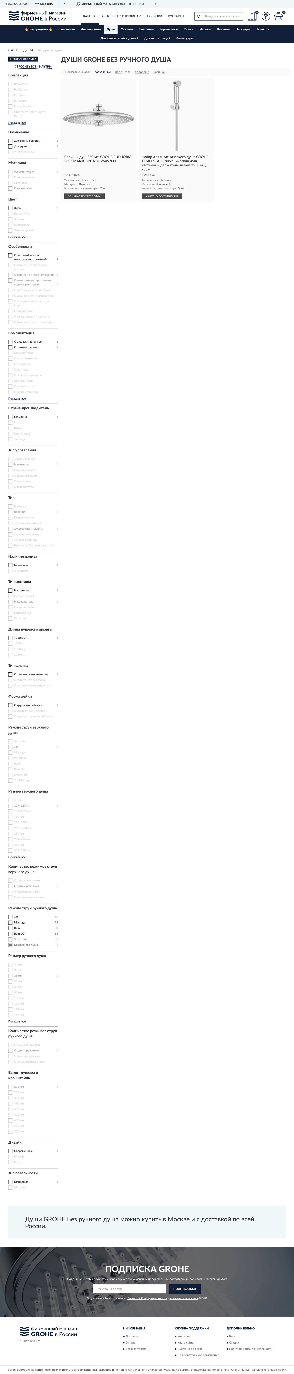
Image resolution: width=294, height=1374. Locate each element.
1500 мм (20, 649)
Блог (232, 1336)
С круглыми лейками (28, 705)
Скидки (234, 1342)
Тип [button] (11, 498)
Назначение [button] (18, 132)
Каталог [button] (89, 16)
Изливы (205, 29)
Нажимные (21, 464)
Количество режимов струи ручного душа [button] (32, 1033)
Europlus (19, 95)
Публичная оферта (190, 1349)
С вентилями (22, 481)
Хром (17, 208)
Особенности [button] (20, 247)
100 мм (19, 998)
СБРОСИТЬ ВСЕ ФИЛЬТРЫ (33, 66)
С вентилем (21, 369)
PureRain (20, 758)
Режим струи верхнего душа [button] (28, 730)
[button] (266, 16)
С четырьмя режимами (29, 897)
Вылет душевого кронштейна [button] (23, 1075)
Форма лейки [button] (20, 696)
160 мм (19, 817)
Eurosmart (20, 100)
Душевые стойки (25, 540)
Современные (23, 1151)
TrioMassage (22, 780)
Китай (18, 428)
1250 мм (20, 638)
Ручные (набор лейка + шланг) (34, 545)
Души (111, 29)
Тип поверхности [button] (23, 1173)
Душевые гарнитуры (27, 523)
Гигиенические (24, 517)
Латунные (20, 182)
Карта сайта (185, 1342)
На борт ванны (24, 596)
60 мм (18, 987)
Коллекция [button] (18, 75)
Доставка (132, 1336)
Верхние (19, 512)
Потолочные (22, 612)
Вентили (223, 29)
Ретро (18, 1162)
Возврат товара (136, 1349)
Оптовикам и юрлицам (121, 16)
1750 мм (20, 654)
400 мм (19, 1109)
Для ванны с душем (27, 140)
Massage (19, 752)
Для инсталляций (157, 38)
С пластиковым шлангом (31, 674)
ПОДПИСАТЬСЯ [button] (184, 1289)
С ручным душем (25, 347)
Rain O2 (19, 769)
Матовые (20, 1187)
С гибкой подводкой (28, 375)
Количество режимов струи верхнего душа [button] (32, 869)
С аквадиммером (25, 358)
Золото (19, 219)
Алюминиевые (24, 171)
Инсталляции (91, 29)
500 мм (19, 1131)
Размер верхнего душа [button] (28, 791)
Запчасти (263, 29)
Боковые (20, 506)
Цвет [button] (12, 199)
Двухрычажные (24, 459)
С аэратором (22, 364)
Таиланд (19, 439)
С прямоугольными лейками (33, 716)
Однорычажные (24, 470)
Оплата (131, 1342)
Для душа (20, 146)
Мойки (188, 29)
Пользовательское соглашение (198, 1355)
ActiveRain (21, 741)
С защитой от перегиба (29, 680)
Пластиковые (23, 188)
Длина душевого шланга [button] (30, 629)
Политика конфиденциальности (250, 1349)
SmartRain (21, 774)
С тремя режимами (27, 891)
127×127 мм (22, 805)
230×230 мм (22, 822)
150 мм (19, 1015)
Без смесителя (23, 353)
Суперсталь (22, 225)
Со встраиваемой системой (32, 290)
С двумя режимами (27, 880)
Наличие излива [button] (22, 556)
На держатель (23, 601)
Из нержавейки (24, 177)
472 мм (19, 1126)
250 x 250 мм (23, 828)
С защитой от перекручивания (34, 274)
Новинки (154, 16)
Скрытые (20, 618)
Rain (17, 763)
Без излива (21, 565)
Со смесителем (24, 380)
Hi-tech (19, 1156)
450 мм (19, 1120)
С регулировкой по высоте (31, 316)
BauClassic (21, 84)
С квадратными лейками (30, 710)
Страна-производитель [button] (28, 408)
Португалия (22, 433)
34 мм (18, 964)
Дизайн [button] (15, 1142)
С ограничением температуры (34, 295)
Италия (19, 422)
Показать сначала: (77, 72)
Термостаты (169, 29)
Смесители (66, 29)
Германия (20, 417)
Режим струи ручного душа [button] (32, 908)
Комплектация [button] (21, 333)
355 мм (19, 1098)
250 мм (19, 833)
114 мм (19, 1009)
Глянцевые (21, 1182)
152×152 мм (22, 811)
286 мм (19, 1092)
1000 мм (20, 643)
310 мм (19, 844)
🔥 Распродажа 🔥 (39, 29)
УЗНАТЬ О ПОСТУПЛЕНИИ (84, 196)
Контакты (176, 16)
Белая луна (21, 213)
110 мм (19, 1003)
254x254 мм (22, 839)
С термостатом (24, 386)
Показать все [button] (17, 122)
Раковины (146, 29)
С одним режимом (26, 886)
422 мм (19, 1114)
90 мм (18, 992)
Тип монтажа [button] (19, 582)
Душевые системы (26, 534)
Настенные (21, 590)
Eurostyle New (23, 106)
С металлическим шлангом (32, 685)
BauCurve (20, 89)
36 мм (18, 975)
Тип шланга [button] (18, 666)
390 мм (19, 1103)
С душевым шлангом (28, 341)
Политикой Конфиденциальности (147, 1298)
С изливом (21, 570)
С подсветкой (23, 311)
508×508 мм (22, 850)
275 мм (19, 1086)
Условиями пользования (184, 1298)
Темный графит (24, 230)
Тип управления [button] (22, 450)
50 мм (18, 800)
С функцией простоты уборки (34, 322)
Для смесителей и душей (119, 38)
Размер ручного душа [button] (27, 956)
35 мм (18, 970)
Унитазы (127, 29)
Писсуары (243, 29)
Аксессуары (184, 38)
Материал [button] (17, 163)
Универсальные (24, 152)
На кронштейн (24, 607)
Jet (16, 747)
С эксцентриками (26, 392)
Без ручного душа (26, 945)
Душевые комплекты (28, 528)
